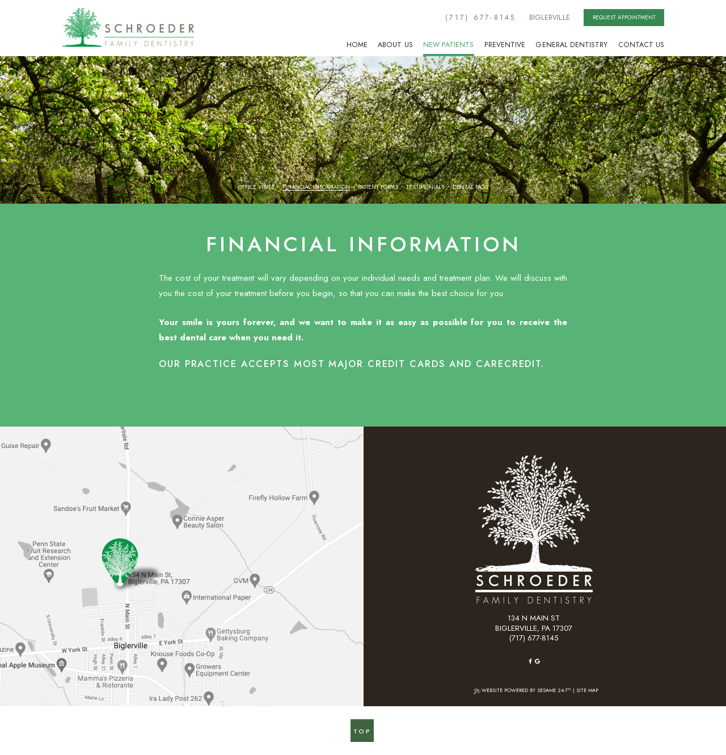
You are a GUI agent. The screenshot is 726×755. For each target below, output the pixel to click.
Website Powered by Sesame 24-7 (522, 690)
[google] (537, 661)
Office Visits (256, 187)
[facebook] (530, 661)
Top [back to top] (362, 731)
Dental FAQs (470, 187)
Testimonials (425, 187)
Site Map (587, 690)
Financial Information (316, 187)
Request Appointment (624, 17)
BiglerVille (549, 17)
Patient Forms (378, 187)
